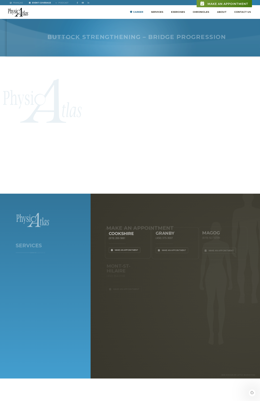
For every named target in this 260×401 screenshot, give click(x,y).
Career (136, 11)
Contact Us (242, 11)
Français (16, 3)
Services (157, 11)
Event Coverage (40, 3)
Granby (164, 232)
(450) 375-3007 (163, 237)
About (221, 11)
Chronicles (201, 11)
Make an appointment (224, 4)
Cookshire (120, 232)
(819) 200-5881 (116, 237)
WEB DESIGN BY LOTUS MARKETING (238, 375)
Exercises (178, 11)
